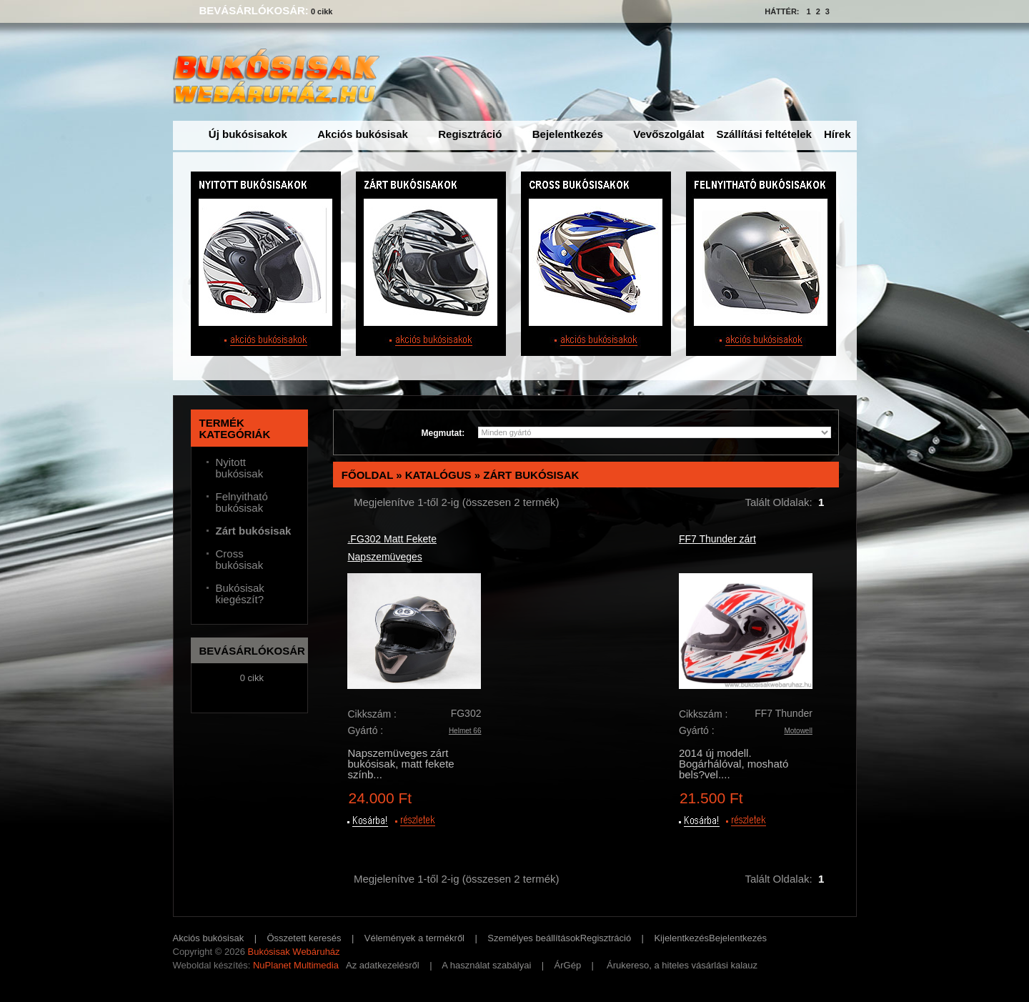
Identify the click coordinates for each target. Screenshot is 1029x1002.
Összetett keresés (304, 938)
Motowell (798, 731)
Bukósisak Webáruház (293, 951)
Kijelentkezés (681, 938)
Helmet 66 (465, 731)
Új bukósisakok (248, 134)
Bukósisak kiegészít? (240, 593)
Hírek (837, 134)
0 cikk (322, 11)
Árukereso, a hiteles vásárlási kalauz (682, 965)
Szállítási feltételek (764, 134)
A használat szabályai (486, 965)
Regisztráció (470, 134)
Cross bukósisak (240, 559)
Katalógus (438, 475)
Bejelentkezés (567, 134)
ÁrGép (568, 965)
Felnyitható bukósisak (242, 502)
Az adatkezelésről (382, 965)
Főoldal (367, 475)
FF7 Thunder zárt (717, 539)
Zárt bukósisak (531, 475)
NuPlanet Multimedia (296, 965)
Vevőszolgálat (668, 134)
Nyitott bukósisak (240, 468)
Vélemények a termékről (414, 938)
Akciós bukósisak (362, 134)
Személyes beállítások (533, 938)
